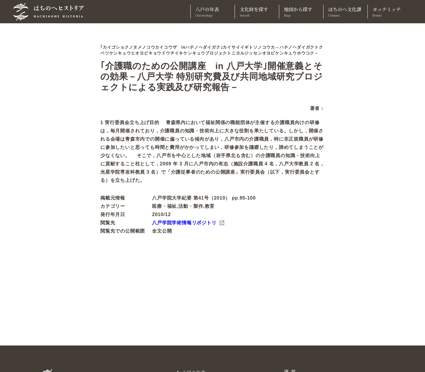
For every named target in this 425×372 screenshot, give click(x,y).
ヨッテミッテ (389, 11)
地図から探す (301, 11)
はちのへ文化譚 (345, 11)
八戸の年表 (212, 11)
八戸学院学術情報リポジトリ (188, 223)
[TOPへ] (50, 12)
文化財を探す (257, 11)
